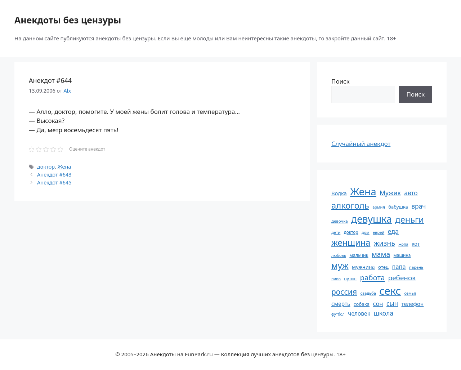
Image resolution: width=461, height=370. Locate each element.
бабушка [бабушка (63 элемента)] (398, 207)
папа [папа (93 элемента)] (399, 266)
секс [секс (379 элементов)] (390, 291)
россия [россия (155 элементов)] (344, 291)
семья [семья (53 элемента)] (410, 293)
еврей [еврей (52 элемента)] (378, 232)
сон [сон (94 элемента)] (378, 303)
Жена (64, 166)
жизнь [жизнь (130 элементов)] (384, 243)
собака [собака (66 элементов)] (362, 304)
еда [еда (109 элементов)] (393, 231)
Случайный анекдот (360, 143)
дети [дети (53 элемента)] (335, 232)
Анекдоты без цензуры (67, 20)
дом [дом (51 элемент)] (366, 232)
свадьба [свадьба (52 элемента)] (368, 293)
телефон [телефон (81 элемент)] (413, 303)
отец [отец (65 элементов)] (383, 267)
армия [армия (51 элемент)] (378, 207)
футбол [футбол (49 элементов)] (338, 314)
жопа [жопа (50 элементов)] (403, 244)
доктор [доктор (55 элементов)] (351, 232)
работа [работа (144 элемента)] (372, 277)
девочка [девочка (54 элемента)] (339, 221)
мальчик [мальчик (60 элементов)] (358, 255)
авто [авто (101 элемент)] (410, 193)
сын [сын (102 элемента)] (392, 303)
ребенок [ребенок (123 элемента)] (402, 277)
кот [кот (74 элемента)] (416, 243)
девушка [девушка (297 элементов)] (371, 219)
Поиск (340, 81)
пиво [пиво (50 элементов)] (336, 278)
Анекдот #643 (54, 174)
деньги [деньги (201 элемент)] (409, 219)
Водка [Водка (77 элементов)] (339, 193)
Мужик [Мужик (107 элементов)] (390, 192)
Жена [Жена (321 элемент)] (363, 191)
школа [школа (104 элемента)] (383, 313)
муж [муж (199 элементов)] (340, 265)
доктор (46, 166)
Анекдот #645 (54, 182)
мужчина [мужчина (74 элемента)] (363, 266)
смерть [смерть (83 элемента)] (340, 303)
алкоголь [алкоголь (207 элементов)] (350, 205)
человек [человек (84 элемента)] (359, 313)
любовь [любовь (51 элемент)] (338, 255)
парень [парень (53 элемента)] (416, 267)
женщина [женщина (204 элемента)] (350, 242)
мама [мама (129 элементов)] (381, 254)
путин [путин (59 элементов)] (350, 279)
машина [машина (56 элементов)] (402, 255)
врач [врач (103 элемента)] (418, 206)
